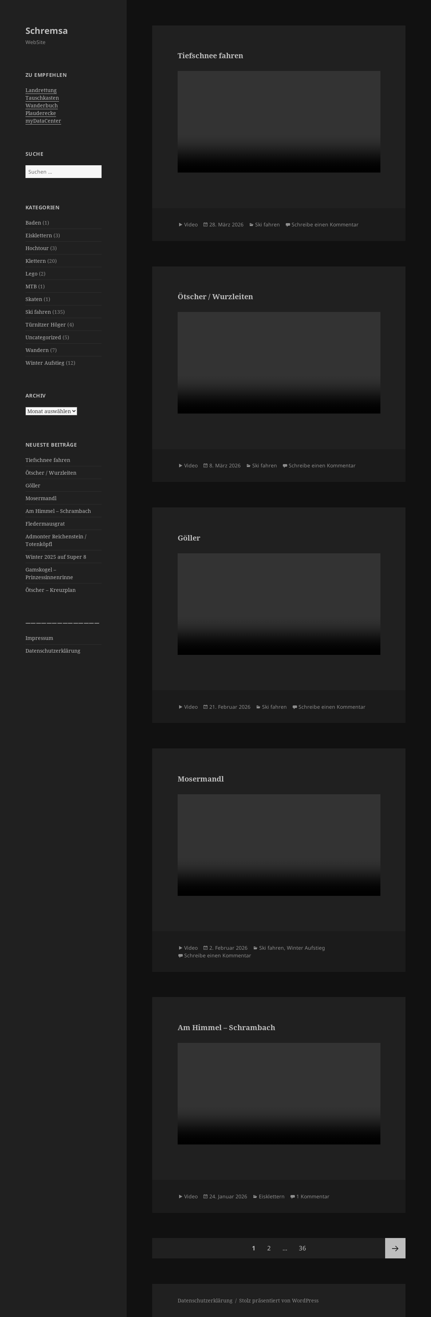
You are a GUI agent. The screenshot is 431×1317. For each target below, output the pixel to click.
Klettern (35, 260)
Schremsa (46, 30)
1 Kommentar (312, 1196)
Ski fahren (38, 311)
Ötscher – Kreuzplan (50, 589)
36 (304, 1245)
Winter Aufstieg (44, 362)
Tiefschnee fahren (47, 459)
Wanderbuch (41, 105)
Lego (31, 273)
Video (191, 224)
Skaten (33, 299)
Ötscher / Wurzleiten (50, 472)
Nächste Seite (395, 1248)
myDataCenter (43, 120)
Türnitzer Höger (45, 324)
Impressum (39, 637)
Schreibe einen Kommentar (325, 224)
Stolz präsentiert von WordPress (279, 1300)
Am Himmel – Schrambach (58, 510)
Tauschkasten (42, 97)
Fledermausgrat (45, 523)
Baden (33, 222)
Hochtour (37, 248)
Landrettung (41, 90)
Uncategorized (43, 337)
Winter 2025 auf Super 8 (55, 556)
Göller (32, 485)
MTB (31, 286)
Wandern (37, 350)
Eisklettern (38, 235)
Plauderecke (40, 113)
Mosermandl (40, 498)
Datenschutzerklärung (52, 650)
